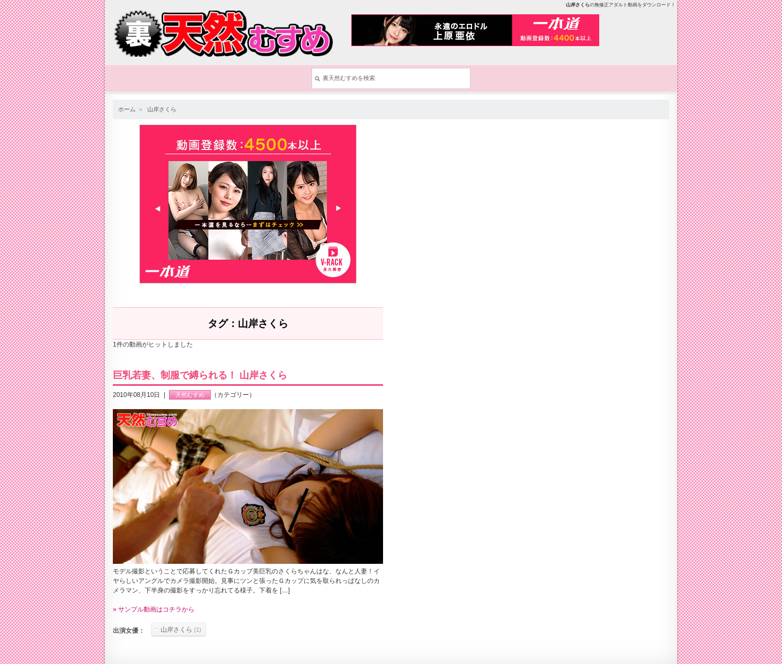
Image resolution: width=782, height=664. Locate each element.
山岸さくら (161, 109)
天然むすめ (190, 395)
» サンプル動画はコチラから (153, 609)
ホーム (127, 109)
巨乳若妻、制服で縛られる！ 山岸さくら (200, 375)
